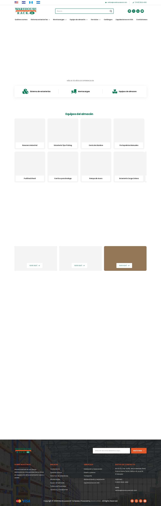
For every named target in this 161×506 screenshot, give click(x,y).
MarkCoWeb (96, 501)
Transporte (88, 476)
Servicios (94, 19)
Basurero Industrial (29, 145)
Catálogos (108, 19)
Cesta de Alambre (96, 145)
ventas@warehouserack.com (126, 490)
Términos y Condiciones (59, 490)
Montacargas (58, 19)
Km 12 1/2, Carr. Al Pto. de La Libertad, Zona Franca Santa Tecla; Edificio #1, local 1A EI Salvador (130, 471)
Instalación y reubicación (93, 469)
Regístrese (137, 451)
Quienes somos (56, 472)
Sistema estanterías (39, 19)
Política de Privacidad (58, 486)
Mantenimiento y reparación (94, 479)
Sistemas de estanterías (59, 476)
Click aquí (33, 265)
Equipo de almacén (77, 19)
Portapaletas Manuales (129, 145)
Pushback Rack (30, 178)
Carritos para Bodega (63, 178)
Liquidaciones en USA (124, 19)
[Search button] (111, 11)
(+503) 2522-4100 (121, 482)
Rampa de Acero (95, 178)
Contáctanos (141, 19)
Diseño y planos (89, 472)
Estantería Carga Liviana (129, 178)
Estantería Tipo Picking (63, 145)
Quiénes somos (21, 19)
